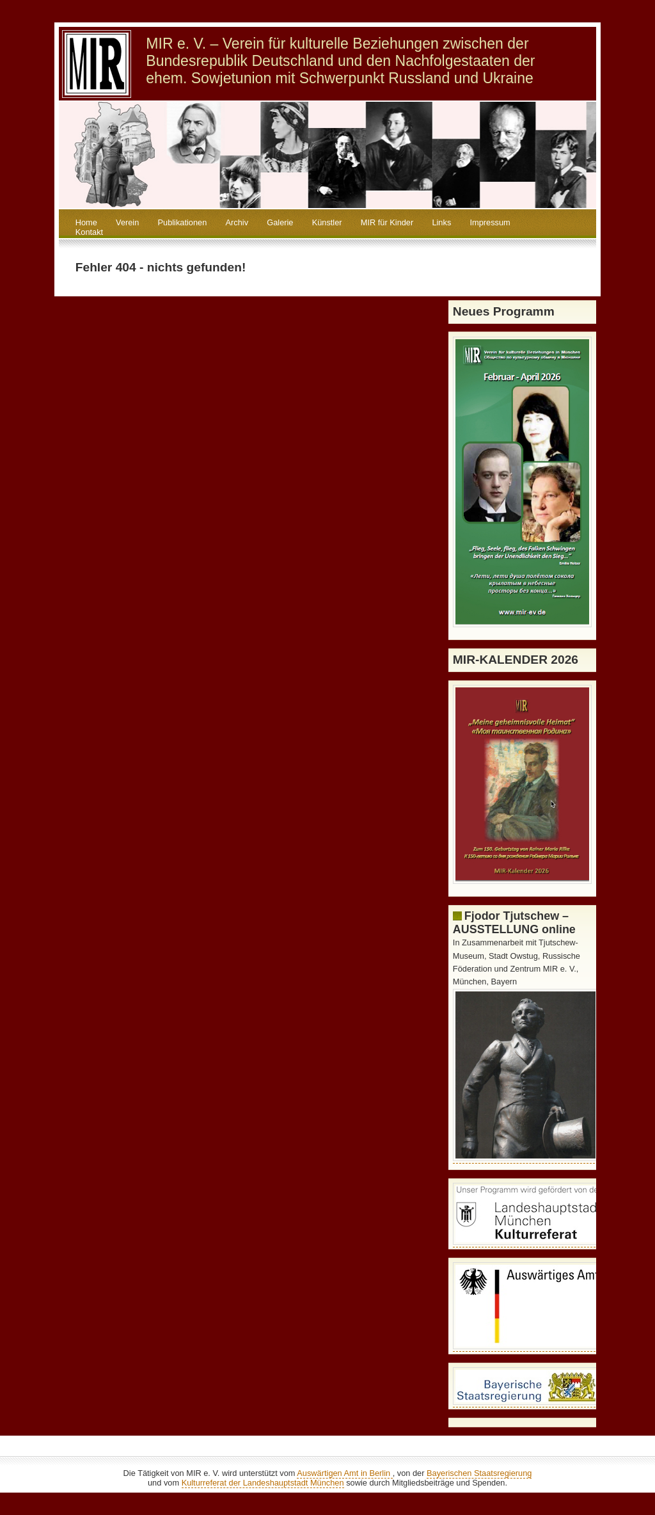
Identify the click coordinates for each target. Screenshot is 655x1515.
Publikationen (182, 222)
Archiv (237, 222)
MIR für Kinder (387, 222)
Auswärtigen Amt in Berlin (344, 1473)
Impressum (490, 222)
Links (441, 222)
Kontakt (89, 232)
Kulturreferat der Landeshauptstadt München (263, 1482)
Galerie (280, 222)
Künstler (327, 222)
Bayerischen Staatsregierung (479, 1473)
